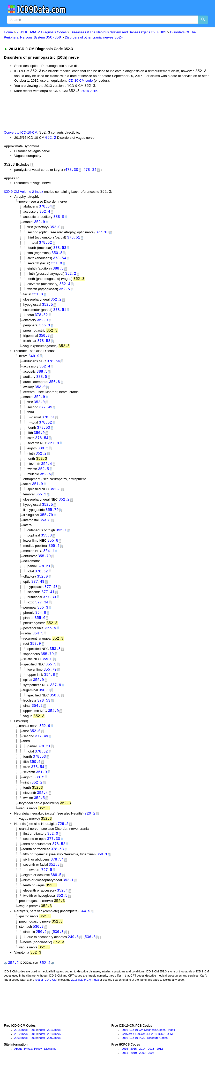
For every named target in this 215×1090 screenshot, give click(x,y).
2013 (50, 1051)
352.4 (44, 213)
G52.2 (50, 138)
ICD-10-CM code (80, 81)
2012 (17, 1055)
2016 (125, 1070)
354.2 (37, 720)
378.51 (73, 239)
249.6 (73, 957)
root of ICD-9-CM (46, 1001)
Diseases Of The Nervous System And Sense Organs (118, 32)
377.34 (41, 613)
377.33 (49, 608)
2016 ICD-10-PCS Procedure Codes (145, 1059)
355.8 (52, 550)
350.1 (102, 872)
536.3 (38, 947)
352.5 (64, 292)
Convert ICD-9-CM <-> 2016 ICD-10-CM (147, 1055)
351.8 (56, 266)
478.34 (89, 170)
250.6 (41, 952)
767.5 (46, 888)
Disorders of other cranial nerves (94, 38)
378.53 (59, 250)
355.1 (61, 540)
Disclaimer (50, 1070)
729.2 (90, 830)
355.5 (50, 640)
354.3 (37, 645)
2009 (17, 1059)
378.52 (45, 245)
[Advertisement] (96, 112)
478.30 (71, 170)
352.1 (68, 899)
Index (24, 1051)
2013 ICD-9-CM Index (85, 1001)
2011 (34, 1055)
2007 (50, 1059)
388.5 (58, 218)
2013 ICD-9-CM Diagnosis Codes (42, 32)
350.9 (39, 440)
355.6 (39, 629)
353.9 (35, 656)
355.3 (46, 545)
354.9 (53, 725)
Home (8, 32)
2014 (85, 92)
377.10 (102, 234)
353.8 (45, 529)
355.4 (54, 556)
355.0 (47, 672)
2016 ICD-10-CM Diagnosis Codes (144, 1051)
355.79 (52, 519)
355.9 (44, 330)
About (18, 1070)
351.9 (53, 450)
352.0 (55, 229)
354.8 (40, 624)
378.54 (45, 207)
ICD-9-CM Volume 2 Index (23, 193)
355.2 (40, 503)
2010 (50, 1055)
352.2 (70, 276)
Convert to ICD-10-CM (20, 133)
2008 (34, 1059)
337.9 (55, 698)
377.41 (47, 603)
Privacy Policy (33, 1070)
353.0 (40, 393)
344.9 (84, 931)
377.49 (45, 414)
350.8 (56, 255)
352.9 (39, 223)
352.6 (45, 482)
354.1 (48, 561)
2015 (93, 92)
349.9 (33, 361)
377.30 (53, 856)
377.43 (51, 597)
